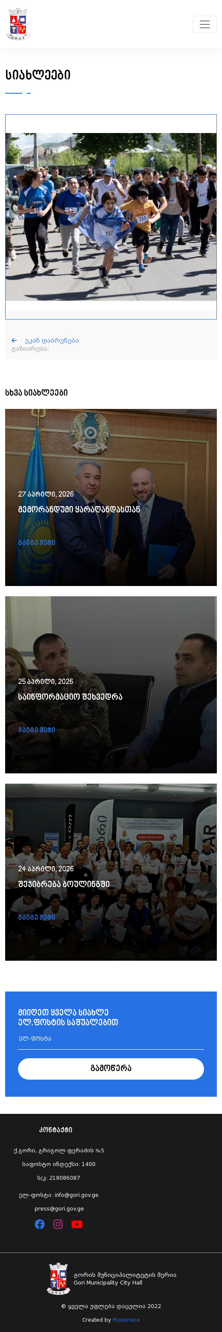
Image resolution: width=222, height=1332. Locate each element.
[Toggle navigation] (205, 24)
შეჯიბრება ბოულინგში (64, 885)
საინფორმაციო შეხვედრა (70, 698)
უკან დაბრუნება (45, 340)
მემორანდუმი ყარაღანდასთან (79, 510)
